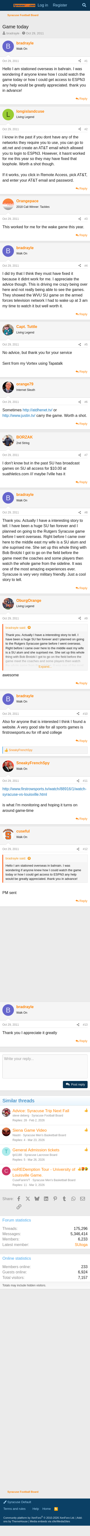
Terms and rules (14, 1509)
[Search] (84, 5)
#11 (85, 781)
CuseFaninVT (21, 1180)
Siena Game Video (29, 1130)
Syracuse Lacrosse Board (40, 1155)
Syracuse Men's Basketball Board (44, 1135)
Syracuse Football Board (47, 1115)
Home (46, 1509)
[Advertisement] (45, 954)
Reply (83, 98)
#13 (85, 1024)
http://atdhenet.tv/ (37, 410)
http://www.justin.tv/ (19, 415)
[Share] (80, 61)
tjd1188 (17, 1155)
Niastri (16, 1135)
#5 (86, 344)
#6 (86, 402)
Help (35, 1509)
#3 (86, 219)
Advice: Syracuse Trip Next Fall (40, 1111)
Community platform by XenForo (39, 1517)
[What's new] (74, 5)
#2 (86, 129)
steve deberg (20, 1115)
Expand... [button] (45, 666)
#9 (86, 618)
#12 (85, 849)
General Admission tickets (36, 1150)
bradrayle (12, 33)
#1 (86, 61)
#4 (86, 265)
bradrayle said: (16, 627)
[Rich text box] (45, 1067)
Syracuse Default (17, 1502)
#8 (86, 512)
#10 (85, 714)
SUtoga (81, 1245)
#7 (86, 455)
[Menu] (6, 5)
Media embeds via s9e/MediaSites (50, 1521)
